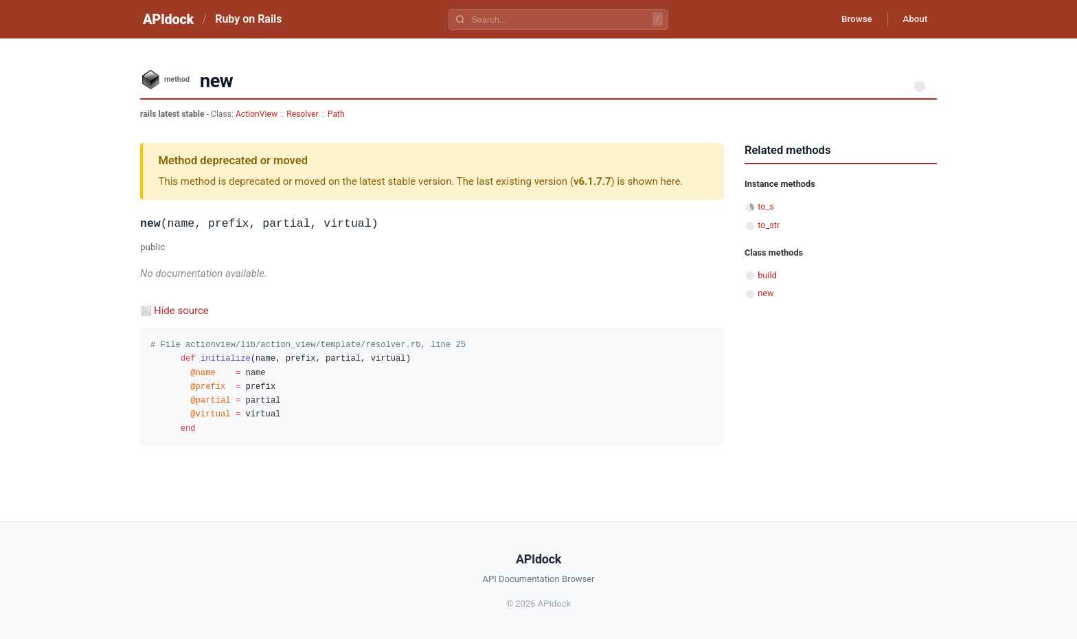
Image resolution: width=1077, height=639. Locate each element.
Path (336, 114)
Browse (851, 19)
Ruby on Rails (248, 18)
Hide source (181, 310)
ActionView (256, 114)
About (913, 19)
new (765, 293)
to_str (769, 225)
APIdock (168, 19)
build (767, 275)
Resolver (302, 114)
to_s (766, 206)
